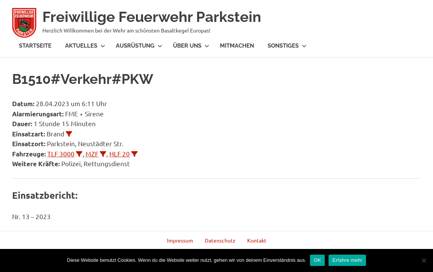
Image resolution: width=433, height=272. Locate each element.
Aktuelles (85, 45)
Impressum (180, 240)
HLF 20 (119, 154)
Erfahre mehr (347, 260)
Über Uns (191, 45)
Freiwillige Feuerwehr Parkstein (151, 16)
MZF (92, 154)
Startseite (35, 45)
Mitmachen (237, 45)
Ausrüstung (139, 45)
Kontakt (256, 240)
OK (317, 260)
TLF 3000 (61, 154)
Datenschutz (220, 240)
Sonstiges (287, 45)
